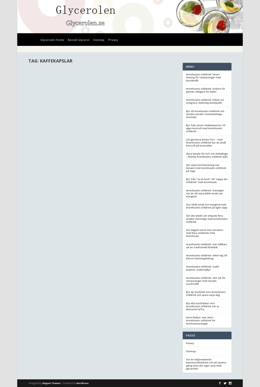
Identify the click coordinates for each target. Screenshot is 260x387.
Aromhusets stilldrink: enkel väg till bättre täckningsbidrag (206, 257)
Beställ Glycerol (79, 40)
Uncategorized (64, 79)
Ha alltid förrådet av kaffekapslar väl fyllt (62, 72)
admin (38, 79)
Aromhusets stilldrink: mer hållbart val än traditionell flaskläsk (206, 246)
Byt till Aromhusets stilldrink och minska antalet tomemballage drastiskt (205, 114)
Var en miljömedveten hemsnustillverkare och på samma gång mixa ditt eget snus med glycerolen (206, 364)
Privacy (113, 40)
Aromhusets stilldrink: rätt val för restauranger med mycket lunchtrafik (206, 280)
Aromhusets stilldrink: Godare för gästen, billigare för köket (205, 90)
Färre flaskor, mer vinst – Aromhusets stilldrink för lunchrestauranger (200, 320)
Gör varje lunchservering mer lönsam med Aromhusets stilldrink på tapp (206, 168)
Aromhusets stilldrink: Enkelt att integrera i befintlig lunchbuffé (205, 101)
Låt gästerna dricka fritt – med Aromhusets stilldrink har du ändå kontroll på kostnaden (206, 142)
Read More (40, 104)
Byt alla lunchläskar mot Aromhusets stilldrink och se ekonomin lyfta (202, 306)
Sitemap (98, 40)
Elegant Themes (51, 383)
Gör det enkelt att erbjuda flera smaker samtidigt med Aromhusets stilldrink (207, 218)
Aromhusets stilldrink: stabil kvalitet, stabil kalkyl (202, 268)
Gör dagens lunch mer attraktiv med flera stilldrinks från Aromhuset (204, 233)
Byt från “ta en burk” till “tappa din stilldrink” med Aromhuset (207, 181)
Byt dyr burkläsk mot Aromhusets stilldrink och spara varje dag (206, 293)
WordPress (82, 383)
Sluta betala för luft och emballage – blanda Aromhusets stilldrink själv (207, 155)
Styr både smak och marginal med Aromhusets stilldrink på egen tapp (206, 206)
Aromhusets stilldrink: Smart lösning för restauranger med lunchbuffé (203, 77)
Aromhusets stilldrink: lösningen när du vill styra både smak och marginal (205, 193)
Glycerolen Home (52, 40)
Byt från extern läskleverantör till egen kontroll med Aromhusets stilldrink (205, 128)
